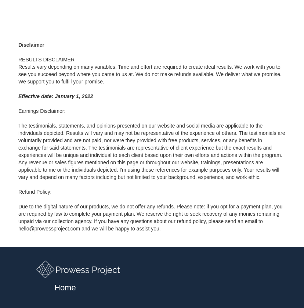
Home (65, 288)
